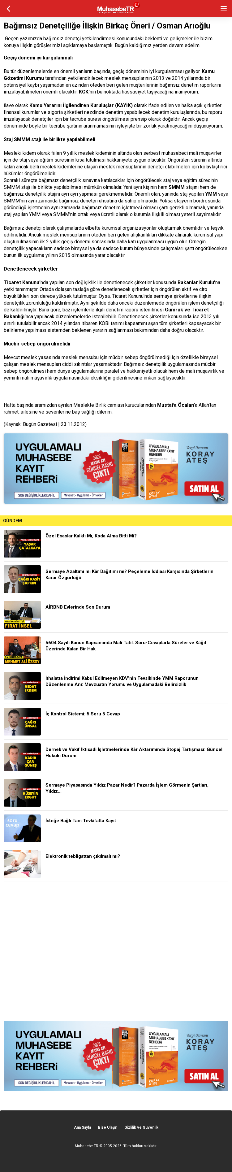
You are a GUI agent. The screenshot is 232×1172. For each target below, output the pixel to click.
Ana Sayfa (82, 1127)
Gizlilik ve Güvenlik (141, 1127)
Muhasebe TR (86, 1146)
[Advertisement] (116, 951)
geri (8, 8)
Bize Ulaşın (107, 1127)
